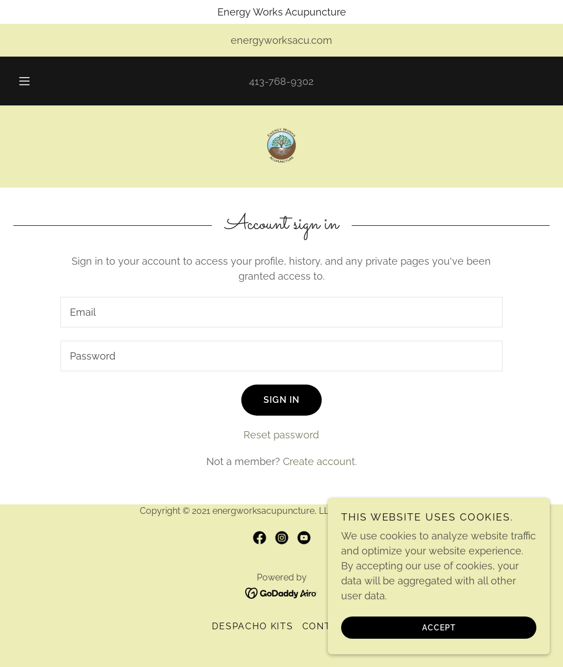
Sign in (281, 400)
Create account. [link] (320, 461)
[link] (281, 145)
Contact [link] (326, 626)
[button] (37, 81)
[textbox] (281, 312)
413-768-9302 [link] (281, 81)
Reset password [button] (281, 435)
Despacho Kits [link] (252, 626)
